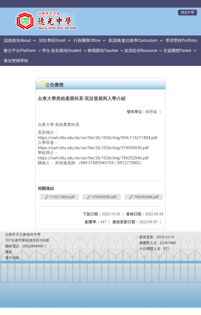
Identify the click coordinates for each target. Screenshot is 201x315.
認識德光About (17, 40)
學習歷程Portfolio (181, 40)
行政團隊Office (87, 40)
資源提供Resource (140, 50)
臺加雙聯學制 (16, 60)
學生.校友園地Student (61, 50)
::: (39, 71)
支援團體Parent (177, 50)
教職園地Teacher (103, 50)
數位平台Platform (20, 50)
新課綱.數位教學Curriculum (132, 40)
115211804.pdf (60, 197)
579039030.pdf (102, 197)
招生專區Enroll (52, 40)
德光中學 (187, 12)
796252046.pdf (144, 197)
